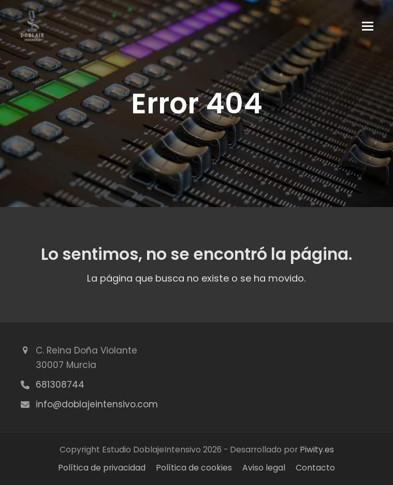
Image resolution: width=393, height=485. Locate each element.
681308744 (60, 384)
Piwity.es (317, 449)
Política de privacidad (101, 467)
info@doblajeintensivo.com (97, 404)
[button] (367, 26)
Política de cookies (194, 467)
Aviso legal (263, 467)
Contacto (315, 467)
